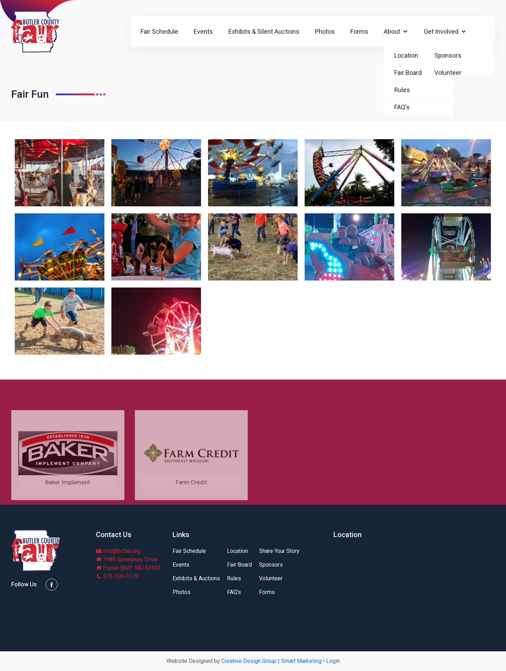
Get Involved (445, 31)
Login (333, 661)
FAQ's (234, 592)
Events (203, 31)
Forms (359, 31)
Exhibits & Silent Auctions (263, 31)
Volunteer (271, 578)
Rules (234, 578)
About (396, 31)
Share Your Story (279, 551)
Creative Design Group (249, 661)
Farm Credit (191, 504)
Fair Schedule (159, 31)
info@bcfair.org (118, 551)
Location (237, 551)
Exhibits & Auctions (196, 578)
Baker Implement (67, 504)
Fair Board (239, 565)
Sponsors (271, 565)
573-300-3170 (117, 576)
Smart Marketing (301, 661)
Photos (325, 31)
